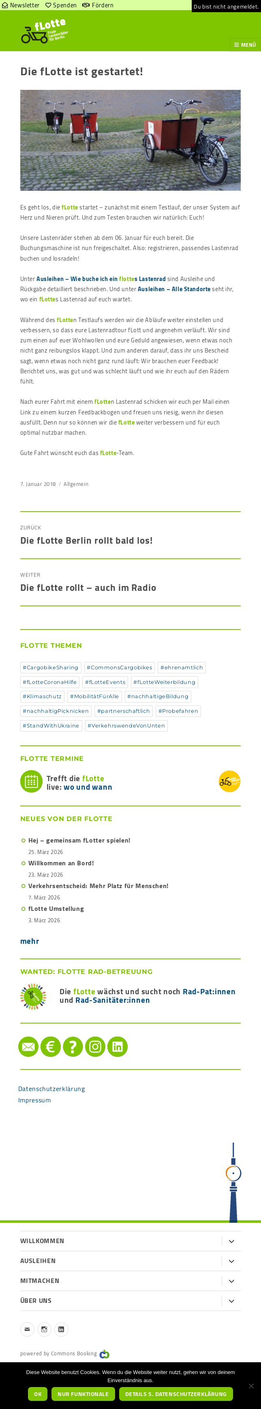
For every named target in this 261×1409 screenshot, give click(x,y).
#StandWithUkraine (51, 726)
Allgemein (76, 484)
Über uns (36, 1300)
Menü (249, 45)
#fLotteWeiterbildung (164, 682)
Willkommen (42, 1241)
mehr (29, 941)
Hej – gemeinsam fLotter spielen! (79, 840)
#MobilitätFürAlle (94, 696)
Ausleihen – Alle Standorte (174, 288)
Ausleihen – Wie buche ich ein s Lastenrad (101, 278)
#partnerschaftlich (123, 711)
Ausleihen (38, 1260)
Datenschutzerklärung (51, 1088)
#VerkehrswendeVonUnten (126, 726)
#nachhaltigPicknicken (56, 711)
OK (37, 1394)
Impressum (34, 1100)
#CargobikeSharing (51, 667)
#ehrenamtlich (181, 667)
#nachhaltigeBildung (157, 696)
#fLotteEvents (105, 682)
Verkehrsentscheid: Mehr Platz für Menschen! (98, 886)
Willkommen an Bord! (61, 863)
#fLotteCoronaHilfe (50, 682)
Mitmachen (40, 1280)
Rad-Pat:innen (209, 991)
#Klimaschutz (42, 696)
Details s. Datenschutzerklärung (176, 1394)
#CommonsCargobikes (119, 667)
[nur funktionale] (251, 1386)
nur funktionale (83, 1394)
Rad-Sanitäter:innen (112, 1000)
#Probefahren (178, 711)
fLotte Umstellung (56, 908)
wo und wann (88, 787)
